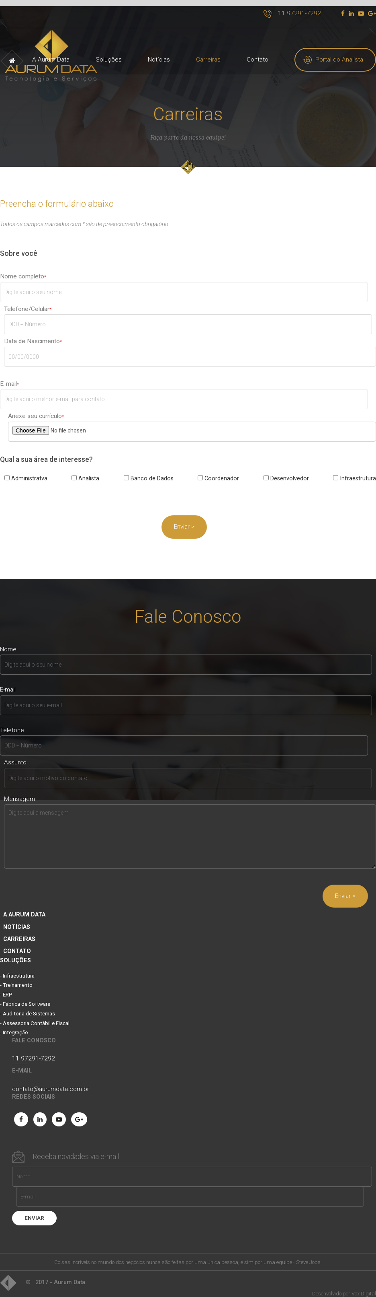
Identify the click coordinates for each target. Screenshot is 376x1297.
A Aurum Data (50, 59)
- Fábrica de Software (25, 997)
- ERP (6, 988)
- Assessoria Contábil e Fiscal (34, 1016)
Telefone (12, 724)
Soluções (109, 59)
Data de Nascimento (32, 335)
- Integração (14, 1026)
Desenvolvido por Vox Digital (344, 1286)
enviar (34, 1211)
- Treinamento (16, 979)
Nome (8, 643)
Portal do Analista (339, 59)
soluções (15, 954)
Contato (257, 59)
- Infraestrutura (17, 970)
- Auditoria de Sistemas (27, 1007)
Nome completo (22, 271)
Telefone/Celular (26, 303)
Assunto (15, 756)
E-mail (8, 378)
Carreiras (208, 59)
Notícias (159, 59)
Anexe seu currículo (35, 410)
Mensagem (19, 793)
